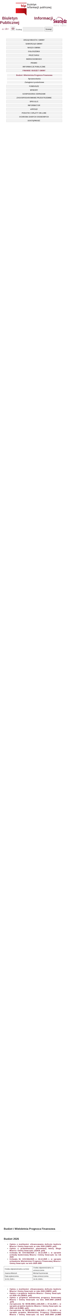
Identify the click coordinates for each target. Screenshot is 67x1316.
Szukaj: (19, 29)
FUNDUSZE (34, 86)
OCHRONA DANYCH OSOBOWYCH (34, 117)
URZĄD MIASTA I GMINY (34, 40)
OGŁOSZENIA (34, 51)
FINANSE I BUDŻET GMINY (34, 71)
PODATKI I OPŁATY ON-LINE (34, 113)
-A (3, 29)
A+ (7, 28)
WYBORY (34, 90)
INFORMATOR (34, 105)
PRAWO (34, 63)
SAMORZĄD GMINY (34, 44)
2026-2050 (37, 1263)
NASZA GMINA (34, 48)
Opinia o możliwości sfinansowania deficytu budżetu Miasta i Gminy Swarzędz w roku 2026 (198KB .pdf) (35, 1290)
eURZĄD (34, 109)
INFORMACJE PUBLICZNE (34, 67)
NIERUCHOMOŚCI (34, 59)
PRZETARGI (34, 55)
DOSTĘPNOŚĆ (34, 121)
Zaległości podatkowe (34, 82)
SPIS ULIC (34, 102)
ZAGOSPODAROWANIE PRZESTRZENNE (34, 98)
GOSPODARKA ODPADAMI (33, 94)
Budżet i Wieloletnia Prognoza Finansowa (34, 75)
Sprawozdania (34, 79)
